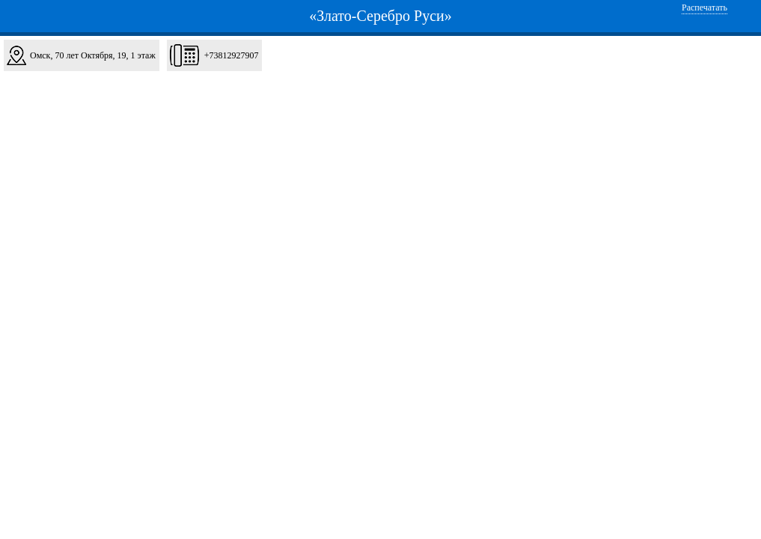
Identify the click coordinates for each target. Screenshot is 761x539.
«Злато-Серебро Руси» (380, 15)
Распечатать (704, 7)
